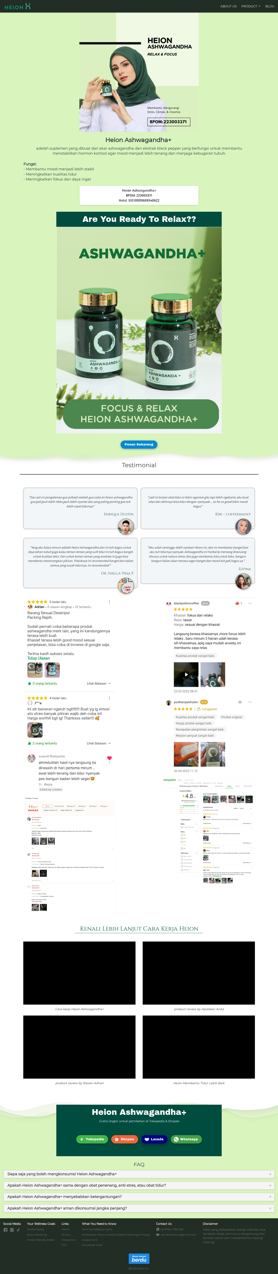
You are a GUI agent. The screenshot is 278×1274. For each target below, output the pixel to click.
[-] (5, 1230)
